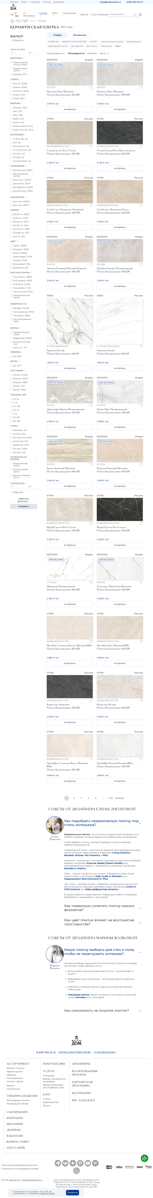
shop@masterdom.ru (110, 2)
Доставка (14, 2)
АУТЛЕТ (93, 42)
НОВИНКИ (53, 42)
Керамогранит (134, 42)
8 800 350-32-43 (135, 2)
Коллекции (79, 35)
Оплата (24, 2)
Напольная (106, 46)
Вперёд (120, 798)
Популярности (76, 53)
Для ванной (77, 46)
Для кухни (92, 46)
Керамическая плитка (112, 42)
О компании (35, 2)
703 (111, 798)
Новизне (92, 53)
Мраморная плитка (58, 46)
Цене (104, 53)
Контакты (47, 2)
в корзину (70, 109)
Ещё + (118, 46)
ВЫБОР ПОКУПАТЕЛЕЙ (74, 42)
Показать (23, 506)
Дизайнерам (58, 2)
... (103, 798)
